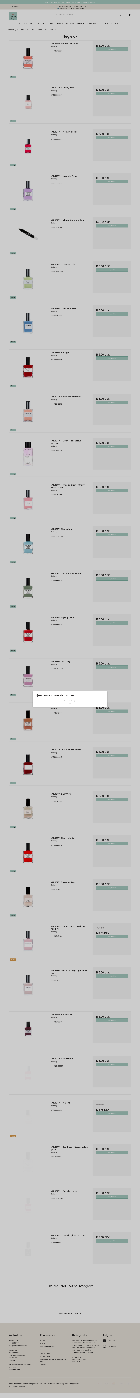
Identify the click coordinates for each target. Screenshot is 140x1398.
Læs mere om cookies (45, 691)
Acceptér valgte (58, 698)
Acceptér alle (82, 698)
